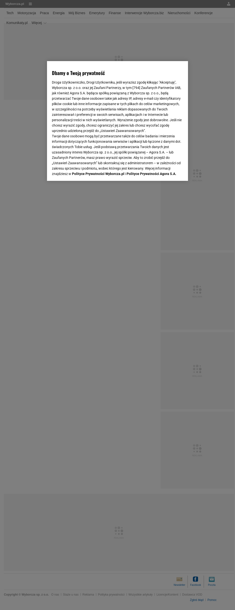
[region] (117, 121)
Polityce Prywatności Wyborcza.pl (98, 174)
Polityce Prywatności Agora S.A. (151, 174)
